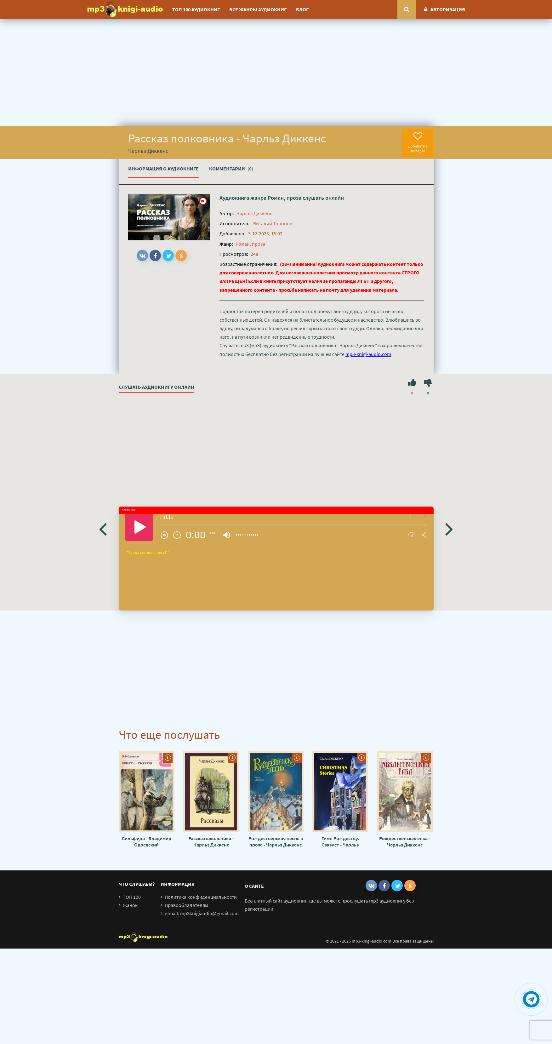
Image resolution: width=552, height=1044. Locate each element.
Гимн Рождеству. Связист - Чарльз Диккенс (340, 841)
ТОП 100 (132, 897)
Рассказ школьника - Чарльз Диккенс (211, 841)
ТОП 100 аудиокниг (196, 9)
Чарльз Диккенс (254, 213)
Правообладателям (186, 905)
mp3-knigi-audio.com (368, 354)
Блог (302, 9)
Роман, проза (284, 197)
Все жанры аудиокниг (258, 9)
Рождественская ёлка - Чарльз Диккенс (404, 841)
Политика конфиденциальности (201, 897)
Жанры (131, 905)
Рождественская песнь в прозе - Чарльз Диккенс (275, 841)
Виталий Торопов (272, 223)
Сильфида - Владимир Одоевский (146, 841)
